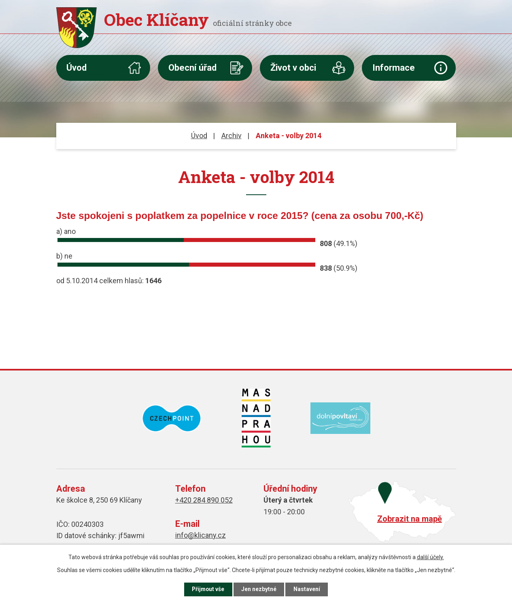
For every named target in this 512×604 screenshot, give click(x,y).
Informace (393, 68)
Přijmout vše (207, 589)
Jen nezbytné (259, 589)
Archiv (231, 135)
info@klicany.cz (200, 535)
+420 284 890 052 (204, 500)
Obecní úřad (192, 68)
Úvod (76, 68)
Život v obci (293, 68)
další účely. (430, 556)
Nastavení (308, 589)
